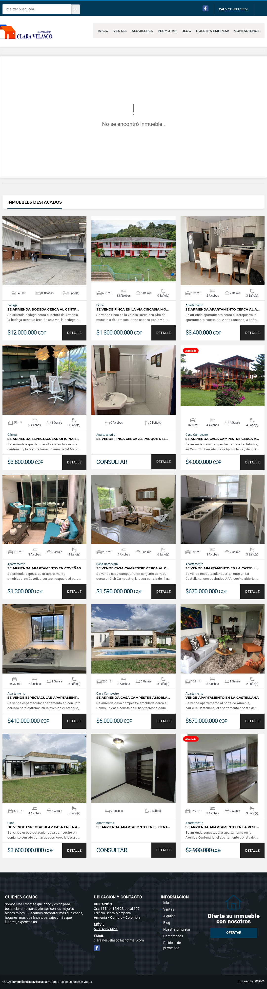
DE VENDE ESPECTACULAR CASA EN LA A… (43, 827)
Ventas (120, 31)
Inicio (103, 31)
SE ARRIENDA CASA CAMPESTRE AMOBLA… (133, 698)
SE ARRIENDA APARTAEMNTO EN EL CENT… (133, 827)
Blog (186, 31)
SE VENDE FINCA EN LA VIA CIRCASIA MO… (132, 309)
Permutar (167, 31)
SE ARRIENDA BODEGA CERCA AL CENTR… (43, 309)
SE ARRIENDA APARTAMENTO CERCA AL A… (222, 309)
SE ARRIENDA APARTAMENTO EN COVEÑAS (44, 568)
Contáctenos (247, 31)
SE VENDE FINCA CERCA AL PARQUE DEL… (132, 439)
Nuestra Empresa (212, 31)
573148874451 (237, 9)
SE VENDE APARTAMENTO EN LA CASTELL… (222, 568)
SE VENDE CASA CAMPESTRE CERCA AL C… (132, 568)
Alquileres (142, 31)
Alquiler (169, 916)
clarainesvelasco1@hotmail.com (119, 940)
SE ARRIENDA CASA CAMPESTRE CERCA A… (222, 439)
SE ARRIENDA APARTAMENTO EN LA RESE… (222, 827)
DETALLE (74, 333)
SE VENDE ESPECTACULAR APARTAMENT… (43, 698)
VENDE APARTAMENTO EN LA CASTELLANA (222, 698)
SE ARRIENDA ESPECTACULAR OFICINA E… (43, 439)
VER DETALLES (44, 250)
